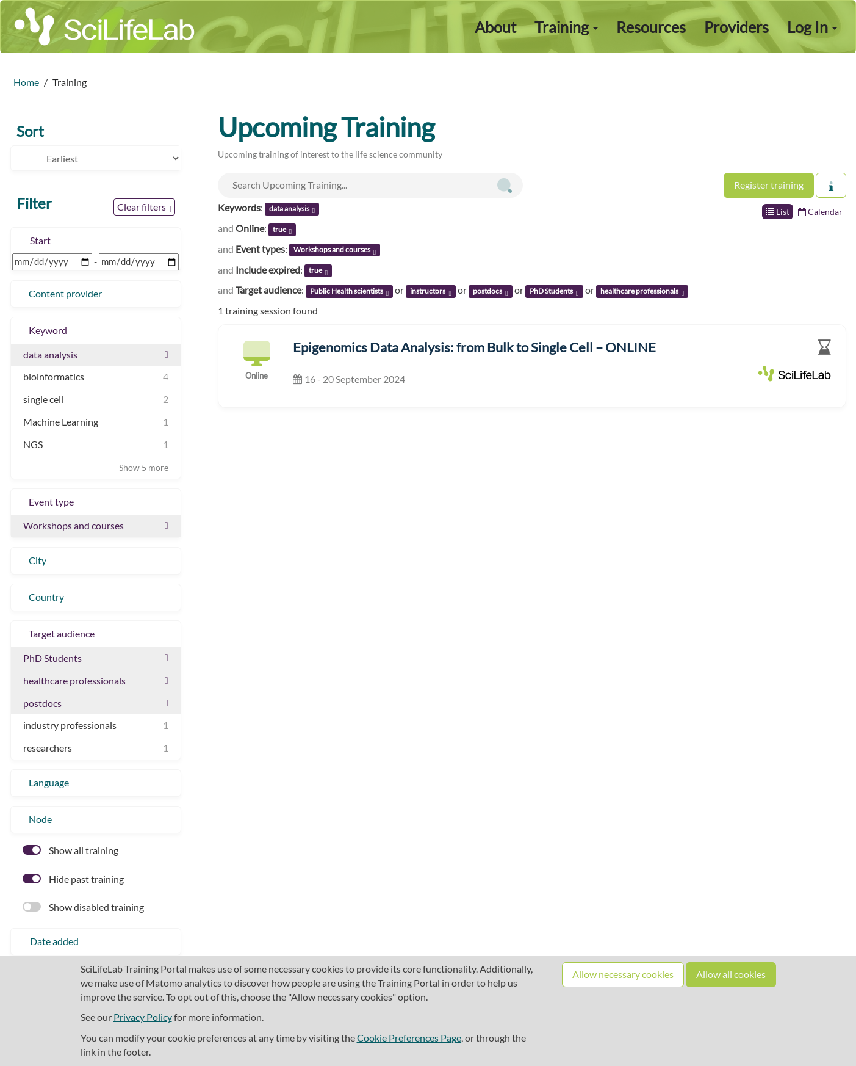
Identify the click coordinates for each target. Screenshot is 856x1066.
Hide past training (73, 879)
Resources (651, 27)
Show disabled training (83, 907)
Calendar (820, 211)
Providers (736, 27)
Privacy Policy (142, 1017)
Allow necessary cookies (623, 974)
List (777, 211)
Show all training (70, 850)
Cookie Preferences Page (409, 1037)
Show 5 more (143, 467)
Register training (769, 184)
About (495, 27)
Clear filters (144, 207)
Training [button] (566, 27)
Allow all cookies (731, 974)
